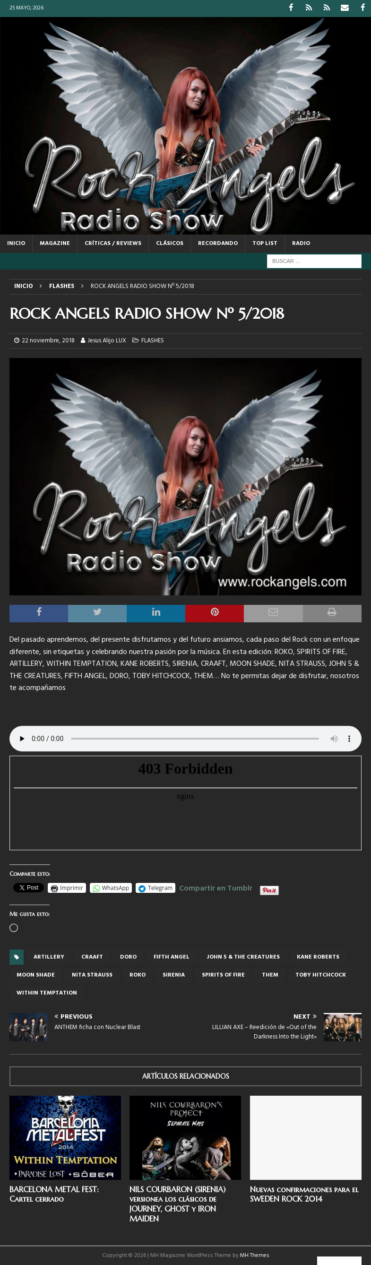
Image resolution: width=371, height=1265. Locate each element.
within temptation (47, 992)
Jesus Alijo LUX (106, 340)
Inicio (16, 243)
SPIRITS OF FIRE (223, 974)
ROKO (137, 974)
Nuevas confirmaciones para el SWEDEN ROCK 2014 (304, 1194)
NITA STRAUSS (92, 974)
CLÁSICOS (169, 243)
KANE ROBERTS (318, 956)
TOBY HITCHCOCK (320, 974)
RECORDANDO (218, 243)
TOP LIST (264, 243)
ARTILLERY (49, 956)
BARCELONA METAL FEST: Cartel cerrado (54, 1194)
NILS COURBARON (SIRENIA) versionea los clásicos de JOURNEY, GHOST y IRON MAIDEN (177, 1203)
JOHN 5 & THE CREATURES (243, 956)
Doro (128, 956)
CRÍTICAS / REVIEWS (113, 243)
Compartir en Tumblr (215, 886)
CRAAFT (92, 956)
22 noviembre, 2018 (48, 340)
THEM (270, 974)
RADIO (301, 243)
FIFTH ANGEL (172, 956)
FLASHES (152, 340)
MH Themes (254, 1255)
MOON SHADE (36, 974)
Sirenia (174, 974)
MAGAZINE (55, 243)
